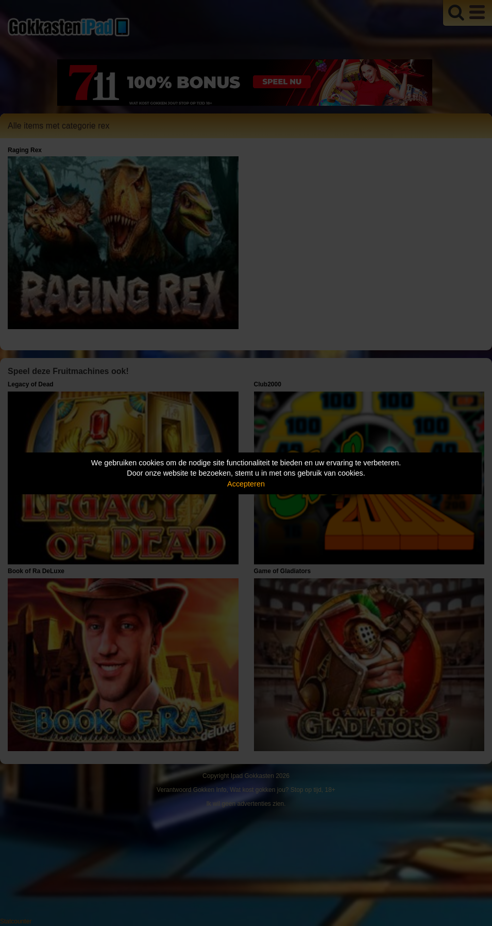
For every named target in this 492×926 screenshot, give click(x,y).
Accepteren (246, 484)
